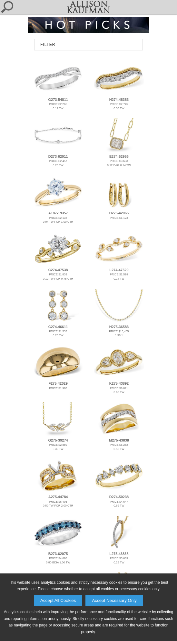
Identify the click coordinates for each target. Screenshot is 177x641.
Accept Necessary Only (114, 600)
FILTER (47, 44)
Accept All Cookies (58, 600)
